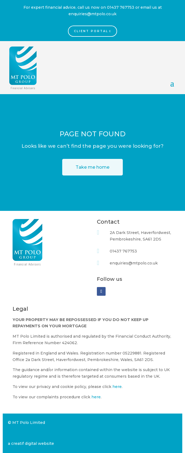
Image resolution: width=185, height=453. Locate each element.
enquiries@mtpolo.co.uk (92, 13)
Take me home (92, 167)
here (117, 386)
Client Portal (91, 31)
